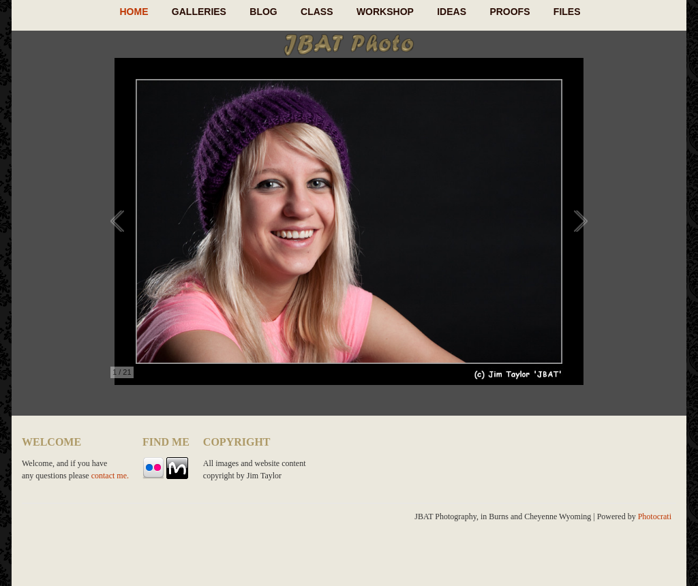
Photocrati (654, 516)
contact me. (110, 475)
